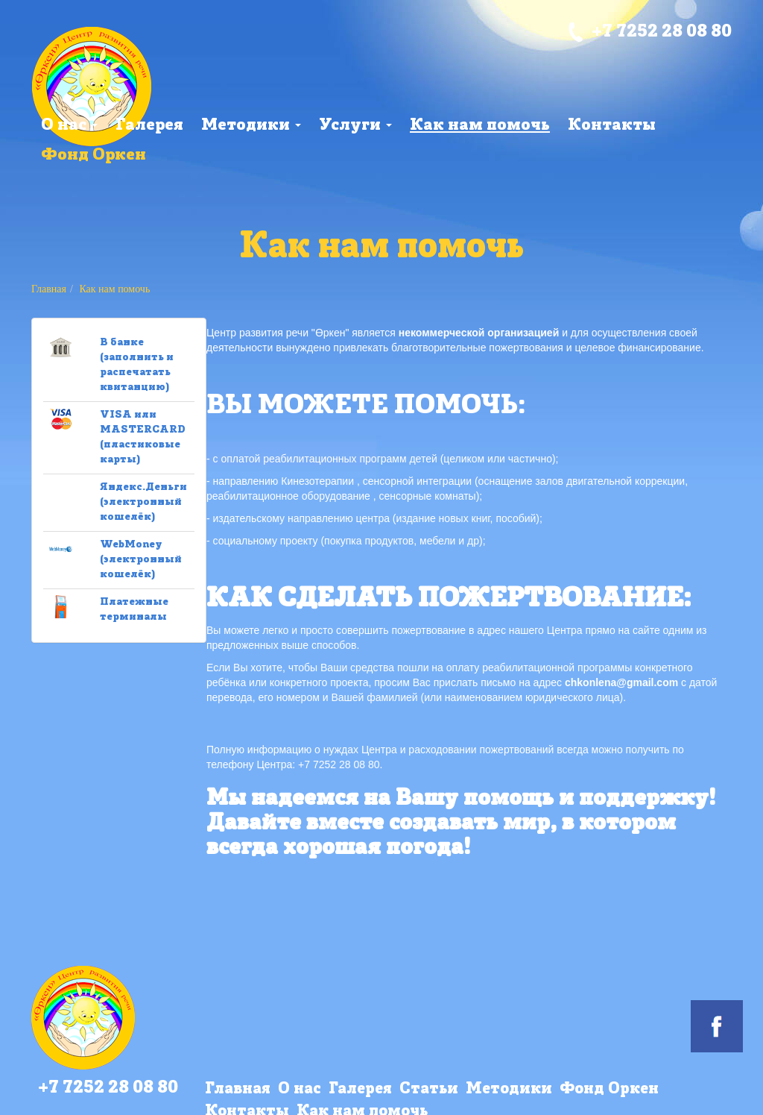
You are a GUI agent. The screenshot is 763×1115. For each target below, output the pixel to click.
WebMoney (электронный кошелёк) (141, 559)
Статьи (428, 1089)
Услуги (355, 125)
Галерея (149, 125)
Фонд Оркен (93, 155)
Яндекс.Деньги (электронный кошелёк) (143, 502)
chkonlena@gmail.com (621, 682)
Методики (251, 125)
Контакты (612, 125)
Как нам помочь (480, 125)
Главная (48, 289)
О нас (69, 125)
